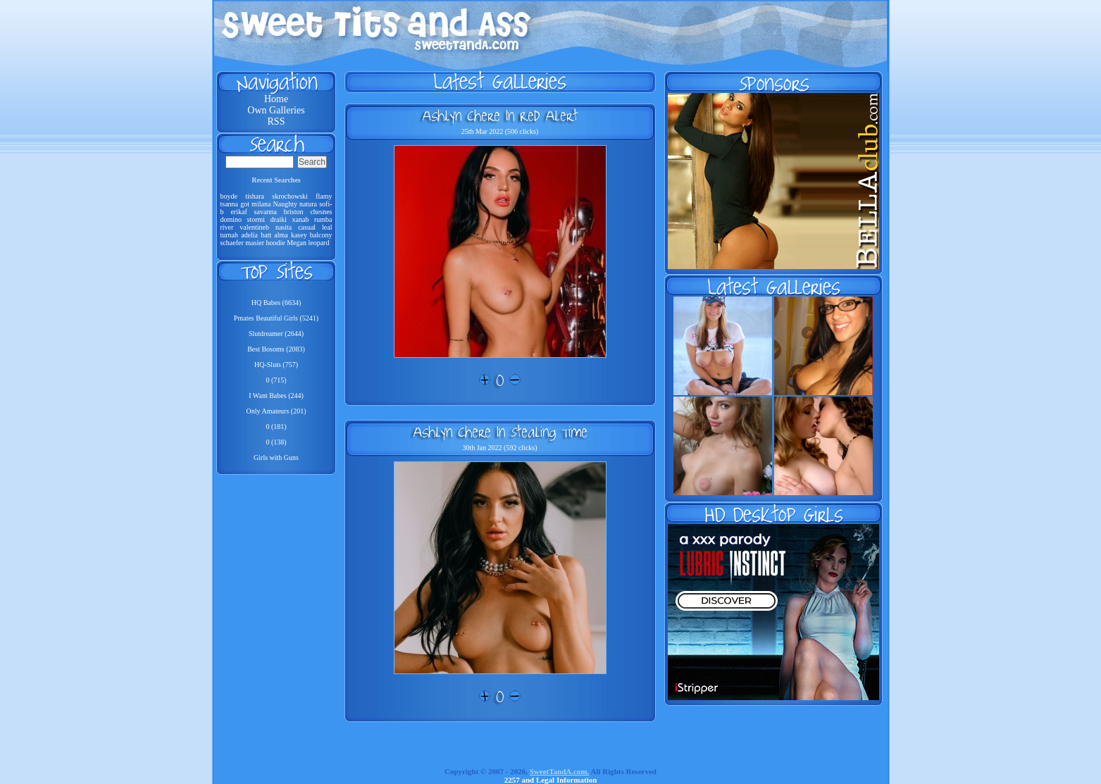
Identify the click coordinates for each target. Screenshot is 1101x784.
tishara (254, 196)
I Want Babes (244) (276, 395)
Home (276, 99)
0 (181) (276, 426)
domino (231, 219)
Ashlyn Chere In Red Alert (500, 115)
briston (294, 212)
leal (327, 227)
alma (280, 235)
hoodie (275, 243)
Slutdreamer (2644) (276, 333)
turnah (229, 235)
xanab (300, 219)
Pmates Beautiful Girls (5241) (276, 318)
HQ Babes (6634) (276, 302)
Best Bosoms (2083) (276, 349)
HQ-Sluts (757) (276, 364)
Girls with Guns (276, 457)
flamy (324, 196)
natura (308, 204)
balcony (321, 235)
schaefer (232, 243)
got (244, 204)
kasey (299, 235)
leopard (318, 243)
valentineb (254, 227)
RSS (276, 121)
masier (254, 243)
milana (260, 204)
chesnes (321, 212)
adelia (249, 235)
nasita (283, 227)
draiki (278, 219)
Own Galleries (275, 110)
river (227, 227)
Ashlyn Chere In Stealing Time (500, 431)
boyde (228, 196)
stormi (256, 219)
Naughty (285, 204)
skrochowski (290, 196)
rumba (323, 219)
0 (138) (276, 442)
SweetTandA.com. (560, 771)
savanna (265, 212)
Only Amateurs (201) (276, 411)
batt (266, 235)
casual (307, 227)
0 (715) (276, 380)
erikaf (238, 212)
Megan (296, 243)
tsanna (229, 204)
